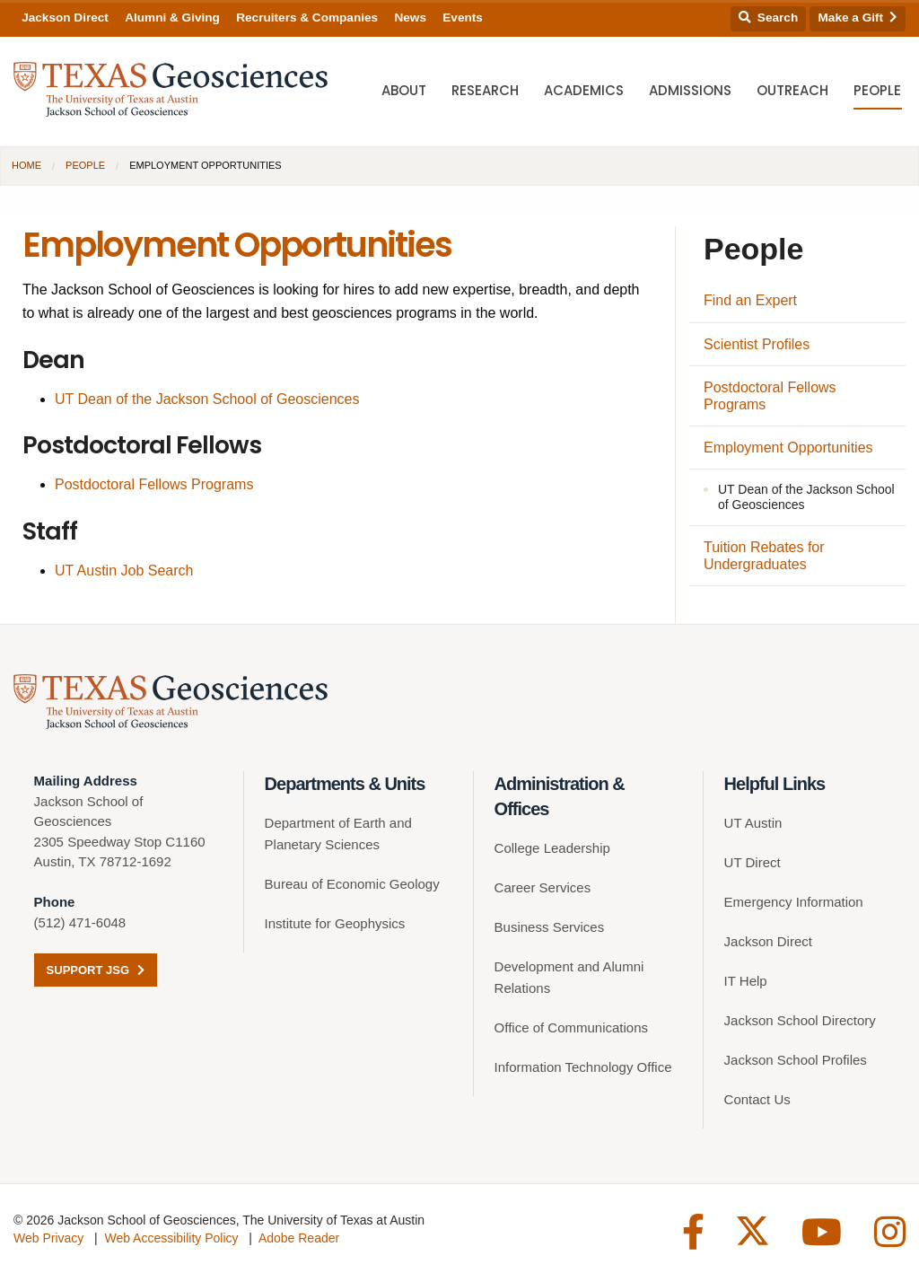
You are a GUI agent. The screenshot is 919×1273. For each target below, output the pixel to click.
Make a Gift (857, 17)
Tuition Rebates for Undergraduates (764, 556)
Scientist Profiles (757, 344)
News (410, 17)
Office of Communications (571, 1027)
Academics (584, 90)
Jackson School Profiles (795, 1059)
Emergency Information (793, 901)
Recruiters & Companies (307, 17)
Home (26, 165)
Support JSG (95, 970)
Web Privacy (48, 1238)
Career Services (543, 887)
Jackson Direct (65, 17)
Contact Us (757, 1099)
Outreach (792, 90)
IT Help (745, 980)
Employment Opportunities (788, 447)
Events (462, 17)
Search (768, 17)
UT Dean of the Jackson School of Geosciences (207, 399)
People (877, 90)
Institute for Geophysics (335, 923)
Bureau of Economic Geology (352, 883)
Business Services (550, 927)
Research (485, 90)
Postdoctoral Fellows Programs (154, 484)
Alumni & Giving (172, 17)
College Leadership (552, 848)
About (403, 90)
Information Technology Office (583, 1067)
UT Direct (752, 862)
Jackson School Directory (800, 1020)
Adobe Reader (298, 1238)
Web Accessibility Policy (171, 1238)
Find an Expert (750, 300)
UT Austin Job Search (124, 570)
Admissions (690, 90)
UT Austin (753, 822)
